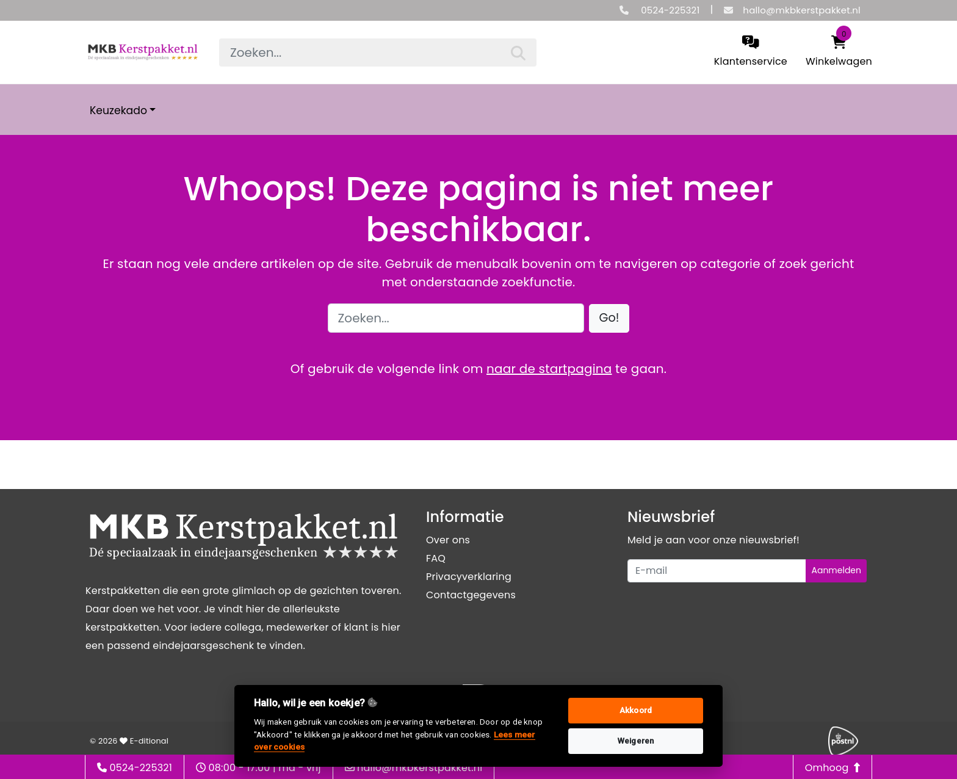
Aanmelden (836, 570)
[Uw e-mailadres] (716, 570)
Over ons (448, 540)
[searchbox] (377, 52)
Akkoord (635, 710)
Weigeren (636, 740)
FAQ (436, 558)
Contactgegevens (471, 595)
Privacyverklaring (468, 577)
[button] (609, 318)
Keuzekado (118, 110)
